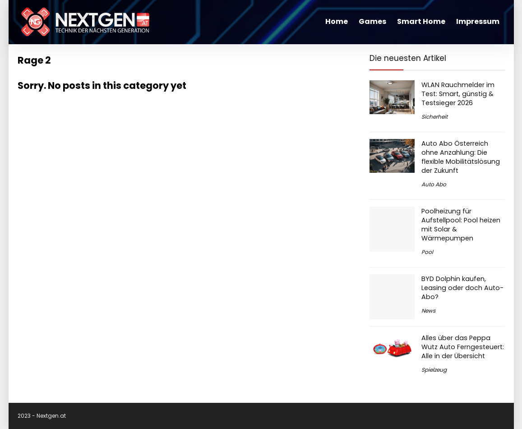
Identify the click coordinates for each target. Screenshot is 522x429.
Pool (427, 252)
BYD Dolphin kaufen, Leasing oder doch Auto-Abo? (462, 287)
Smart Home (421, 21)
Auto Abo (433, 184)
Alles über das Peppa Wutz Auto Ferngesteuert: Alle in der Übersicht (462, 346)
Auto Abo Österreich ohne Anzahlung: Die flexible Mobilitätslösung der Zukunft (460, 157)
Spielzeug (434, 370)
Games (372, 21)
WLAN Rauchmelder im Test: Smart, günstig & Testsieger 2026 (457, 93)
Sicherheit (434, 116)
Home (336, 21)
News (428, 310)
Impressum (477, 21)
